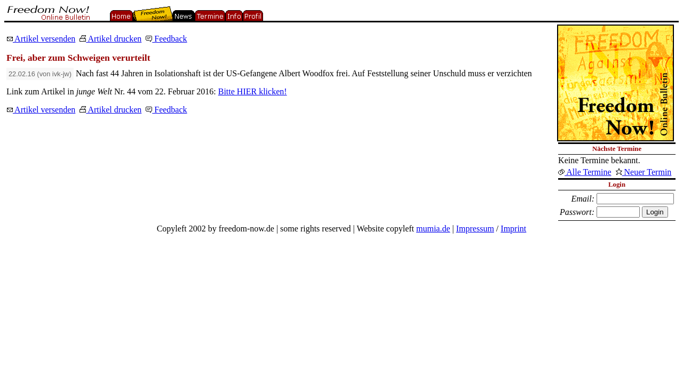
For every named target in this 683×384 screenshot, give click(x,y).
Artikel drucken (110, 38)
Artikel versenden (40, 38)
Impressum (475, 228)
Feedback (166, 38)
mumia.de (433, 228)
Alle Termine (584, 172)
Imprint (513, 228)
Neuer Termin (644, 172)
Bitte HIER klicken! (252, 91)
